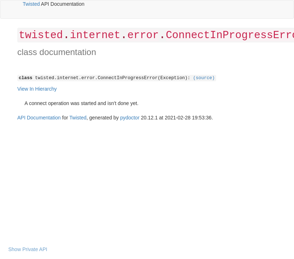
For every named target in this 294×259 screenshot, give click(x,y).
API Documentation (39, 118)
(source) (204, 78)
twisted (41, 35)
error (143, 35)
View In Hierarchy (37, 89)
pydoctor (129, 118)
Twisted (31, 4)
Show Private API (27, 249)
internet (95, 35)
